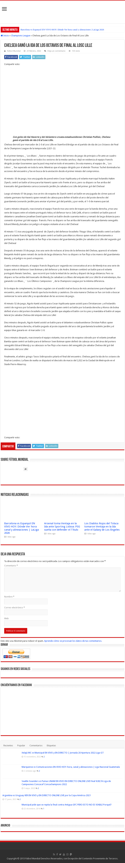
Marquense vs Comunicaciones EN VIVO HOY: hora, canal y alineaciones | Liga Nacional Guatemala (71, 767)
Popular (21, 745)
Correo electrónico (14, 607)
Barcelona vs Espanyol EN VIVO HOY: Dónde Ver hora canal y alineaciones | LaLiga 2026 (62, 29)
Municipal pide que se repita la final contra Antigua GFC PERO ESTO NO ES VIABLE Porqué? (67, 804)
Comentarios (36, 745)
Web (6, 618)
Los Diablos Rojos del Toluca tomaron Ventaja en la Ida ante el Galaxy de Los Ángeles (102, 526)
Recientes (8, 745)
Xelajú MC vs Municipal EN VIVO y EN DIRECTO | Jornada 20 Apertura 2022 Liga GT (63, 752)
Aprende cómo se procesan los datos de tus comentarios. (73, 641)
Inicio (5, 35)
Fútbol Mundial (14, 51)
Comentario (11, 565)
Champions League (20, 35)
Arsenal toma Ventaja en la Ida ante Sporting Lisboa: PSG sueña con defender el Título (62, 526)
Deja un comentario (56, 51)
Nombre (9, 596)
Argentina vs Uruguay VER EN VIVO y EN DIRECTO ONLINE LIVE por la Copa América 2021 (46, 795)
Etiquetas (51, 745)
